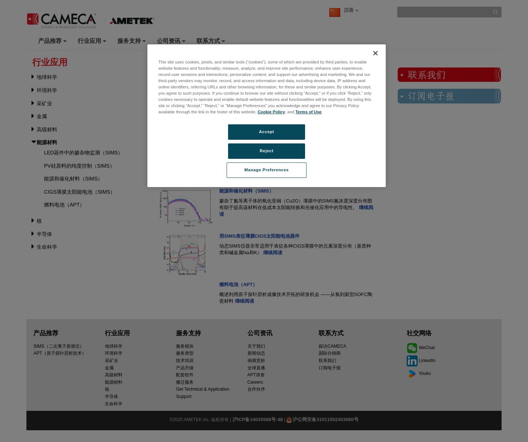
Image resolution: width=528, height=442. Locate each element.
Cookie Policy (271, 112)
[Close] (375, 53)
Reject (267, 151)
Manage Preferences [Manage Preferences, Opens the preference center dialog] (267, 170)
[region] (266, 115)
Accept (266, 131)
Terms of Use (309, 112)
